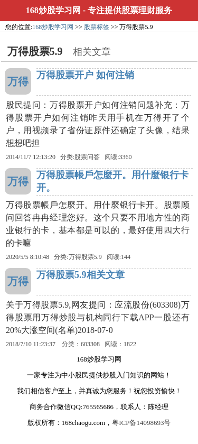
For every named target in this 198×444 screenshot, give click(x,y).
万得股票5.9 (85, 257)
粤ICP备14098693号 (141, 423)
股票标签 (96, 27)
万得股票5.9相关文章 (80, 275)
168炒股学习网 (53, 10)
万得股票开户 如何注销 (85, 75)
